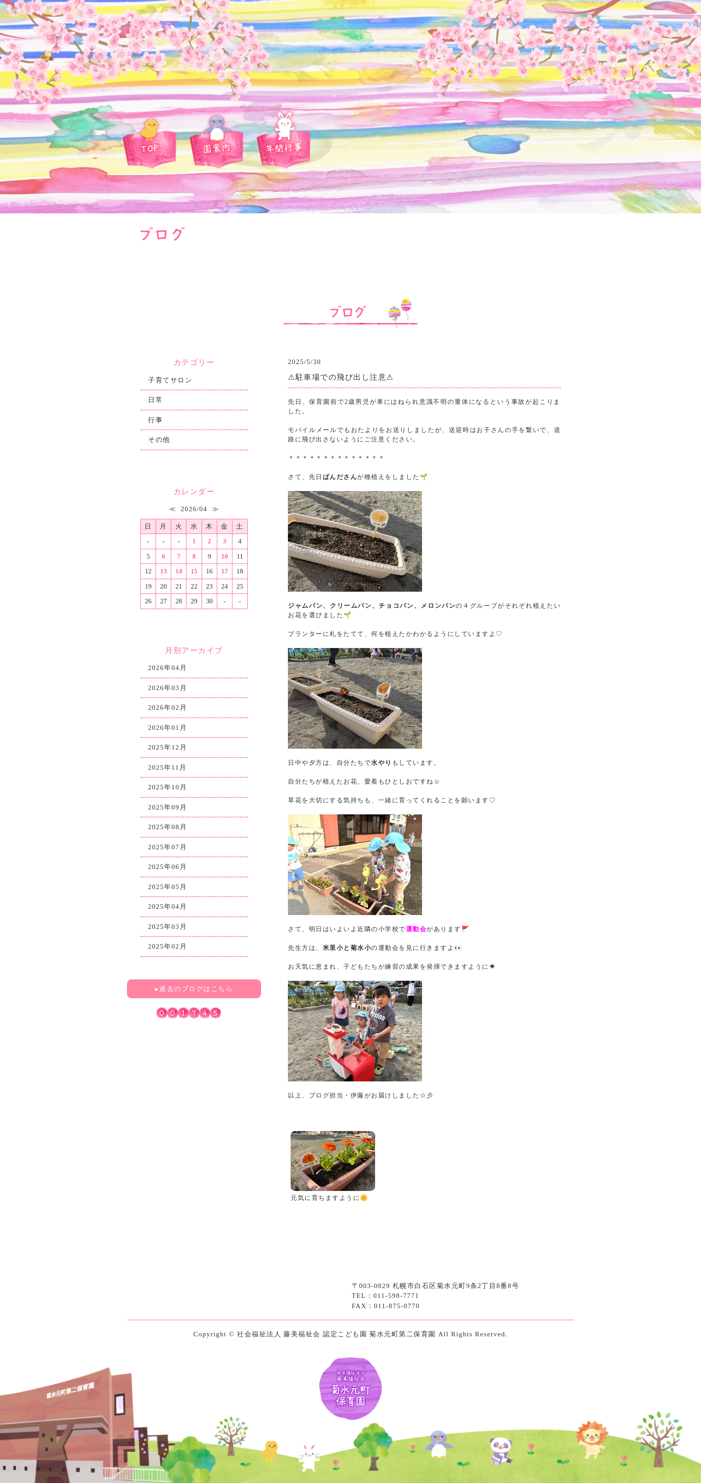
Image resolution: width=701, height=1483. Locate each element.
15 (193, 571)
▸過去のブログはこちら (194, 988)
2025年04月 (167, 906)
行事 (155, 420)
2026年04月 (167, 667)
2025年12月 (167, 747)
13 (163, 571)
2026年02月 (167, 707)
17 (224, 571)
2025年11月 (167, 767)
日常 (155, 399)
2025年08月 (167, 826)
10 (224, 556)
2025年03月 (167, 926)
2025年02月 (167, 946)
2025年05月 (167, 886)
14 (178, 571)
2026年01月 (167, 727)
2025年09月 (167, 807)
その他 (159, 439)
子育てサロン (170, 380)
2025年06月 (167, 866)
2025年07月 (167, 847)
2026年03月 (167, 687)
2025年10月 (167, 787)
